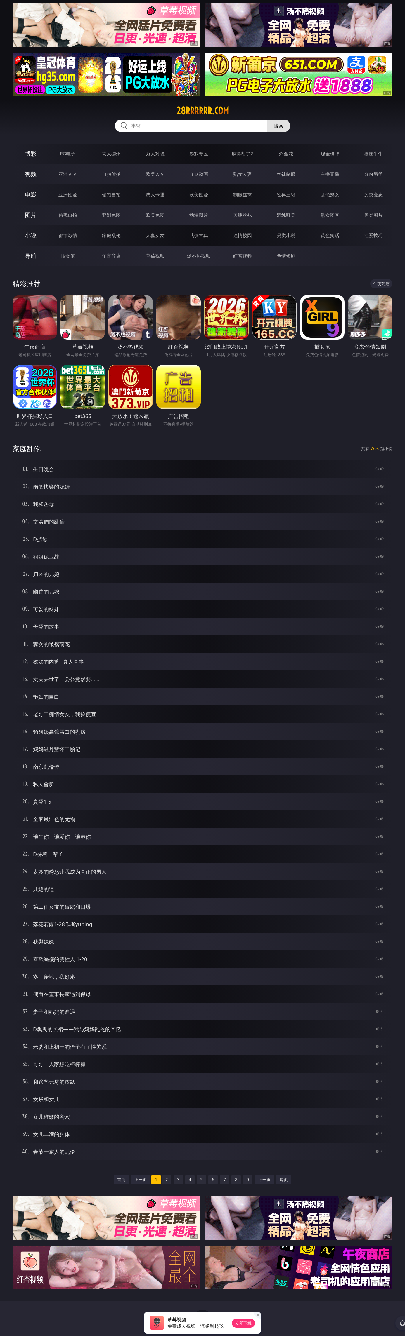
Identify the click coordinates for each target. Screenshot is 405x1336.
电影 (31, 194)
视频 (31, 174)
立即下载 (243, 1323)
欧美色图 (155, 215)
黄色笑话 (330, 235)
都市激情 (67, 235)
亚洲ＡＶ (67, 174)
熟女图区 (330, 215)
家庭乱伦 (111, 235)
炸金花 (286, 154)
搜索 (278, 126)
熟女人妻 (242, 174)
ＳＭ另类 (373, 174)
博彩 (31, 154)
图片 (31, 215)
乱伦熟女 (330, 194)
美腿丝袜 (242, 215)
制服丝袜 (242, 194)
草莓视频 (155, 256)
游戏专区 (198, 154)
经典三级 (286, 194)
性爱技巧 (373, 235)
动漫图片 (198, 215)
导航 (31, 256)
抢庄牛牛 (373, 154)
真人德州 (111, 154)
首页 (121, 1179)
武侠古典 (198, 235)
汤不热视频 (198, 256)
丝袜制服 (286, 174)
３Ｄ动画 (198, 174)
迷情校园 (242, 235)
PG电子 (67, 154)
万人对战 (155, 154)
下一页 (264, 1179)
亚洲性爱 (67, 194)
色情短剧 (286, 256)
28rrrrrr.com (202, 111)
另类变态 (373, 194)
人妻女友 (155, 235)
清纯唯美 (286, 215)
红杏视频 (242, 256)
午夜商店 (111, 256)
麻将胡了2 (242, 154)
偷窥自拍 (67, 215)
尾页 (284, 1179)
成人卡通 (155, 194)
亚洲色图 (111, 215)
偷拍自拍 (111, 194)
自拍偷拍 (111, 174)
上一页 (140, 1179)
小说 (31, 235)
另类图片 (373, 215)
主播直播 (330, 174)
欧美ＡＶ (155, 174)
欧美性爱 (198, 194)
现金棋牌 (330, 154)
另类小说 (286, 235)
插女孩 (68, 256)
